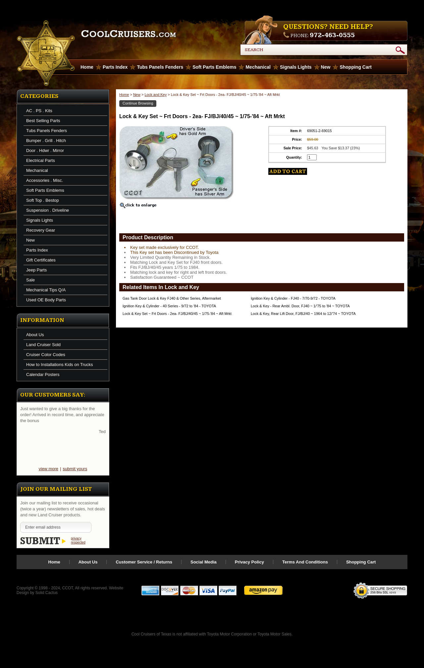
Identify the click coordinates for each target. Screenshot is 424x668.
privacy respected (78, 540)
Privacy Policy (249, 562)
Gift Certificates (41, 260)
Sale (30, 279)
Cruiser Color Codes (45, 354)
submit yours (75, 468)
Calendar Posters (42, 374)
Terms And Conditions (305, 562)
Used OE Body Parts (46, 299)
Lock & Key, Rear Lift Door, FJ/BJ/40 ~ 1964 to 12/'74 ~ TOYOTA (303, 314)
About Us (35, 334)
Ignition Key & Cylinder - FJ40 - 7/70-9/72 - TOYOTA (293, 298)
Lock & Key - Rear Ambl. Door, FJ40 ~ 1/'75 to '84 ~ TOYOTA (300, 306)
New (326, 67)
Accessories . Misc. (44, 180)
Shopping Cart (355, 67)
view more (48, 468)
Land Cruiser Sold (43, 344)
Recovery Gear (40, 230)
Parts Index (115, 67)
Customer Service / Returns (144, 562)
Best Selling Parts (43, 120)
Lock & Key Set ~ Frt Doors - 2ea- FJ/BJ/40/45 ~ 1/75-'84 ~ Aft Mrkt (177, 314)
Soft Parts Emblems (214, 67)
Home (124, 95)
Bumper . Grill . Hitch (46, 140)
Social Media (203, 562)
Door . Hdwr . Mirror (45, 150)
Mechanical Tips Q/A (46, 289)
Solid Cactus (46, 592)
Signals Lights (296, 67)
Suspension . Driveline (47, 210)
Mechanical (257, 67)
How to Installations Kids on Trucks (59, 364)
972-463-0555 (332, 35)
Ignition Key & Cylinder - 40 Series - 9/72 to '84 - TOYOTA (169, 306)
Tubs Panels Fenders (160, 67)
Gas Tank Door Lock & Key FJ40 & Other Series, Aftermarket (172, 298)
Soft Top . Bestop (42, 200)
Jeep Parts (36, 269)
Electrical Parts (40, 160)
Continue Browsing (138, 103)
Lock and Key (155, 95)
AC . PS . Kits (39, 110)
